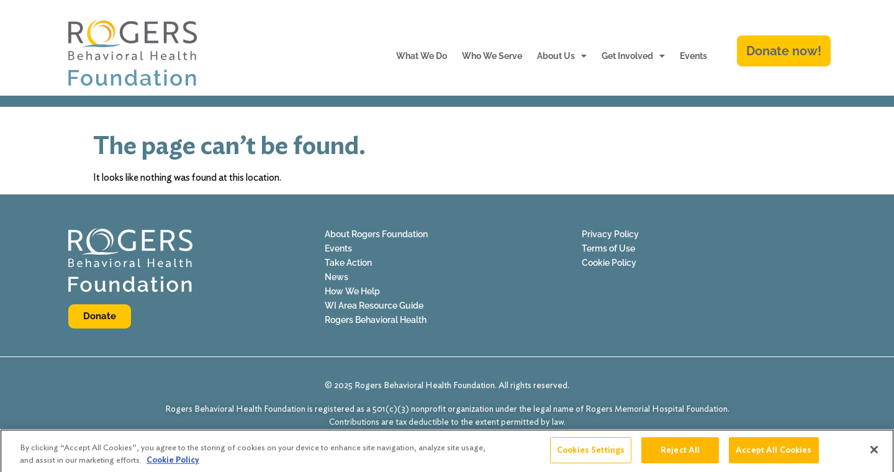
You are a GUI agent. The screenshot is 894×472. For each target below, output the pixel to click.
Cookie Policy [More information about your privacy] (173, 463)
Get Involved (633, 56)
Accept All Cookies (773, 454)
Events (693, 56)
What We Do (421, 56)
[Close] (874, 454)
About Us (562, 56)
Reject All (680, 454)
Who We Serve (492, 56)
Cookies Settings (591, 454)
